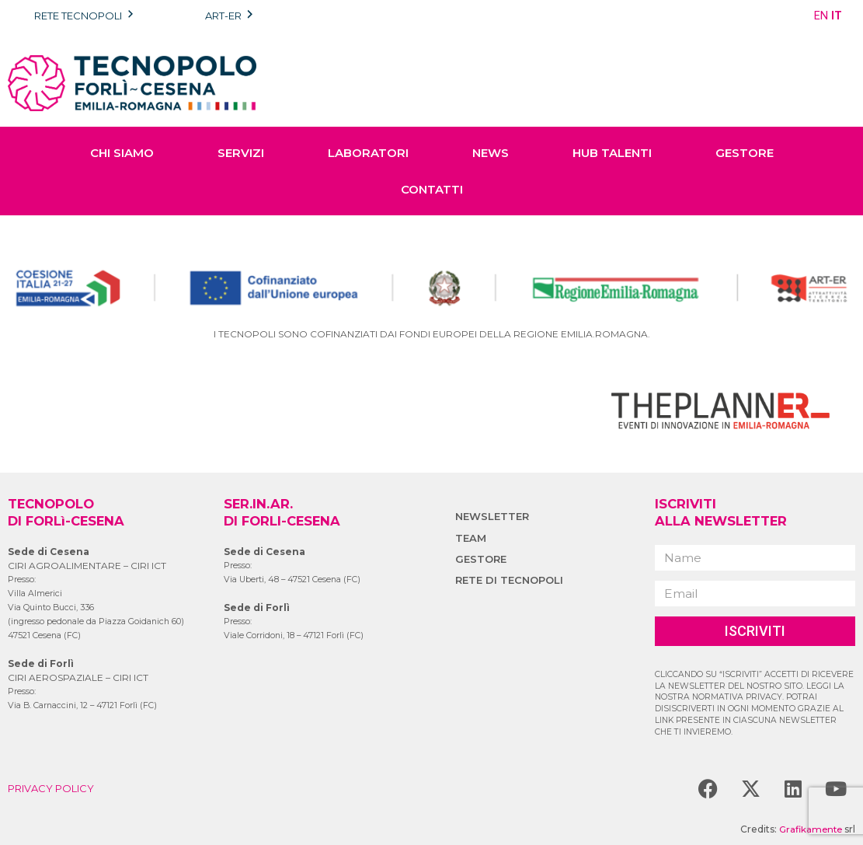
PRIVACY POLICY (55, 788)
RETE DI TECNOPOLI (512, 580)
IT (836, 16)
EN (821, 16)
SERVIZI (240, 152)
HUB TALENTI (612, 152)
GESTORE (744, 152)
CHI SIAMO (122, 152)
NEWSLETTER (494, 516)
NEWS (490, 152)
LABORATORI (368, 152)
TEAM (471, 538)
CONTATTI (432, 189)
